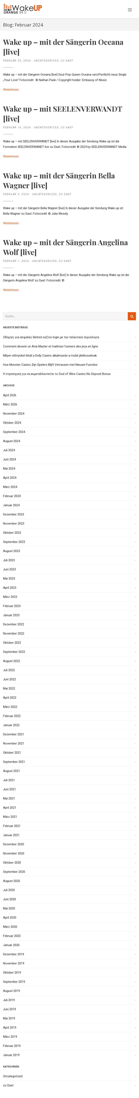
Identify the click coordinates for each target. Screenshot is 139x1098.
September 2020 (14, 872)
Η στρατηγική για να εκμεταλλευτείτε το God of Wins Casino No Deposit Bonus (57, 374)
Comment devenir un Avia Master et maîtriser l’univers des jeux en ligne (50, 346)
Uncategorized (46, 60)
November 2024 (13, 413)
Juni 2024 (9, 459)
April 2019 (9, 1027)
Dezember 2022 (13, 624)
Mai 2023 (9, 578)
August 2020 (11, 881)
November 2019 (13, 963)
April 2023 (9, 588)
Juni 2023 (9, 569)
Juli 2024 (9, 450)
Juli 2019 (9, 1000)
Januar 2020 (11, 945)
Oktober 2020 (12, 862)
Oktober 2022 (12, 643)
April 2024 (9, 478)
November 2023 (13, 523)
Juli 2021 (9, 780)
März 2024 (10, 487)
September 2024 (14, 432)
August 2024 (11, 441)
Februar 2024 (12, 496)
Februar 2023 (12, 606)
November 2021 (13, 743)
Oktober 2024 (12, 423)
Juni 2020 (9, 899)
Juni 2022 (9, 679)
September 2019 (14, 982)
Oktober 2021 (12, 752)
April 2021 (9, 807)
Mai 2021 (9, 798)
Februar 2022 (12, 716)
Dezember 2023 (13, 514)
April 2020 (9, 917)
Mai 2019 (9, 1018)
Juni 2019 (9, 1009)
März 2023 (10, 597)
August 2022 (11, 661)
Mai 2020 (9, 908)
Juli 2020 (9, 890)
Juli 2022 (9, 670)
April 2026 (9, 395)
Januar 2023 (11, 615)
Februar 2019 (12, 1046)
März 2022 (10, 707)
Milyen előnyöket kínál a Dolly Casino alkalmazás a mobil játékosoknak (50, 355)
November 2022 (13, 633)
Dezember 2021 (13, 734)
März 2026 (10, 404)
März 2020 (10, 927)
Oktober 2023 (12, 533)
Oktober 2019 (12, 972)
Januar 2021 (11, 835)
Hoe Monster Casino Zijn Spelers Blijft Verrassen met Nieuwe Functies (50, 365)
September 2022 (14, 652)
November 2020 (13, 853)
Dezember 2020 (13, 844)
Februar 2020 (12, 936)
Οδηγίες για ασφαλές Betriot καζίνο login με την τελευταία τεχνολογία (51, 337)
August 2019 (11, 991)
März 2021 (10, 817)
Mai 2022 (9, 688)
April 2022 (9, 697)
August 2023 (11, 551)
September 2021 (14, 762)
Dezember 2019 (13, 954)
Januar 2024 (11, 505)
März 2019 (10, 1037)
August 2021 (11, 771)
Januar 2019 (11, 1055)
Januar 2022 (11, 725)
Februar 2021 (12, 826)
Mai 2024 (9, 468)
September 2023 (14, 542)
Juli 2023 (9, 560)
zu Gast (67, 60)
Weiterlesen (11, 89)
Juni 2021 (9, 789)
